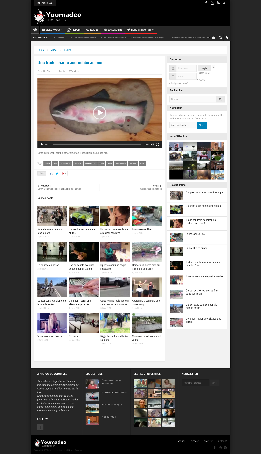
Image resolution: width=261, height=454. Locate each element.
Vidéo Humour (52, 30)
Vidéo (54, 50)
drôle (110, 163)
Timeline (208, 441)
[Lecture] (41, 144)
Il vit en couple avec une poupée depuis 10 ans (81, 267)
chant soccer (66, 163)
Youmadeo (42, 381)
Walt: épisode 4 (109, 416)
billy (55, 163)
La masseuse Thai (141, 229)
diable (101, 163)
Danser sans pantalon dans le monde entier (51, 302)
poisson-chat (121, 163)
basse (47, 163)
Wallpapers (113, 30)
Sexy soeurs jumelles (60, 37)
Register (202, 79)
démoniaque (90, 163)
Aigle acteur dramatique (131, 187)
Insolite (67, 50)
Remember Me (204, 73)
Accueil (181, 441)
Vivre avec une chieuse (49, 336)
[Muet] (152, 144)
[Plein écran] (157, 144)
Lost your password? (179, 83)
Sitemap (195, 441)
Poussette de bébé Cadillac (114, 392)
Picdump (74, 30)
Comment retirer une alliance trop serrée (80, 302)
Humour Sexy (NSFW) (141, 30)
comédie (78, 163)
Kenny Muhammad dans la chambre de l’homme (68, 187)
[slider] (97, 144)
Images (92, 30)
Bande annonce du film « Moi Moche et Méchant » (199, 37)
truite (142, 163)
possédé (133, 163)
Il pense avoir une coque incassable (205, 276)
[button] (99, 112)
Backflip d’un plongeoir (112, 404)
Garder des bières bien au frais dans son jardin (146, 267)
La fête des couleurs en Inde (88, 37)
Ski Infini (73, 336)
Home (40, 50)
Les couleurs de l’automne (119, 37)
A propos (222, 441)
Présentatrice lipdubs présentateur (111, 382)
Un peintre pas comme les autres (203, 205)
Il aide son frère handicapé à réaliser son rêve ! (114, 231)
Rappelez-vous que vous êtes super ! (154, 37)
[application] (99, 113)
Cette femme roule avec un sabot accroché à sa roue (114, 302)
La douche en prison (48, 265)
